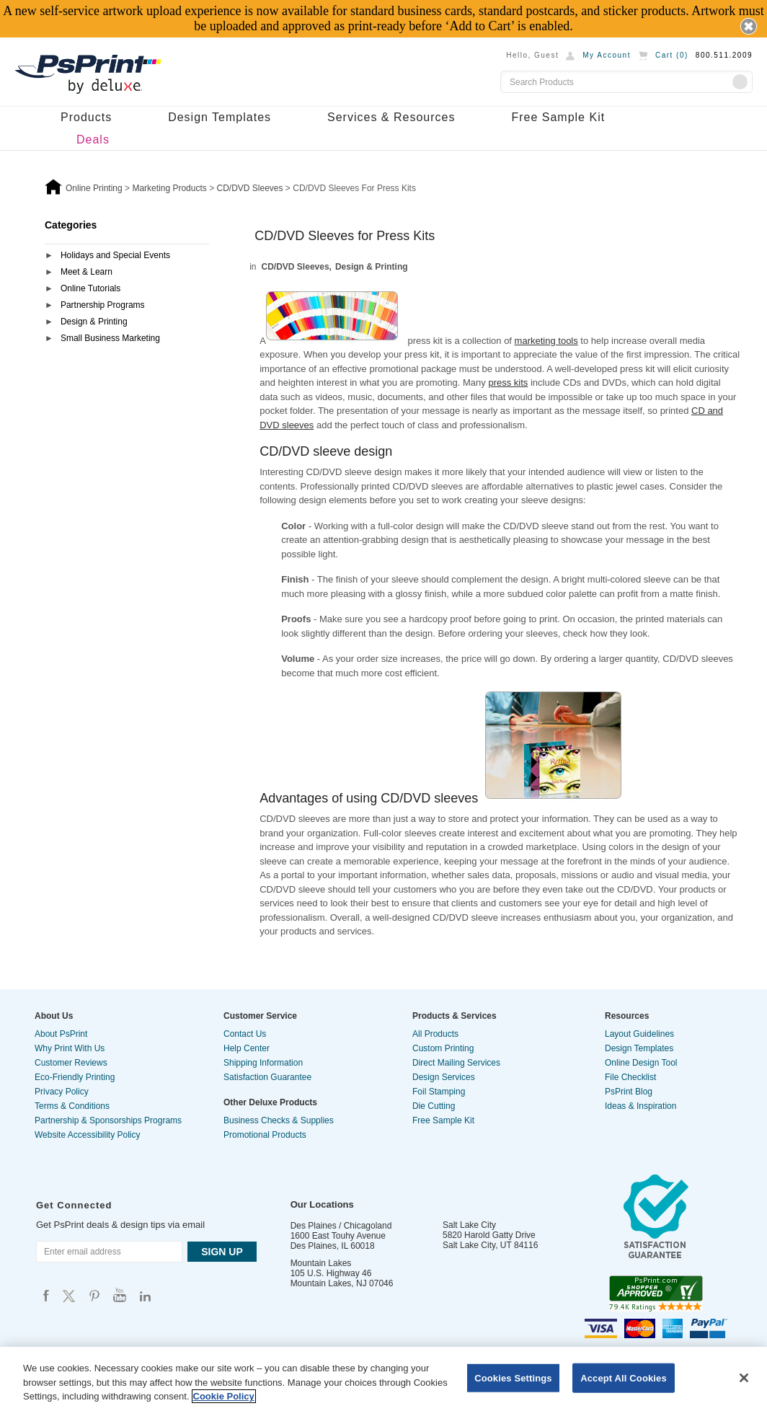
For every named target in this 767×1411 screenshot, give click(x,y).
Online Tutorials (90, 288)
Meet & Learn (86, 272)
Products (86, 117)
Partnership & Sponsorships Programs (108, 1120)
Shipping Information (263, 1063)
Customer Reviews (71, 1063)
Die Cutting (433, 1106)
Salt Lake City (469, 1225)
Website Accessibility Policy (88, 1135)
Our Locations (322, 1204)
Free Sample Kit (558, 117)
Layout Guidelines (639, 1034)
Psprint (46, 1295)
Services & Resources (391, 117)
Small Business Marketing (110, 338)
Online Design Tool (641, 1063)
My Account (606, 55)
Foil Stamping (438, 1092)
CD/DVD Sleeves (295, 267)
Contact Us (244, 1034)
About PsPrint (61, 1034)
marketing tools (546, 340)
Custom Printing (443, 1048)
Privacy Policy (62, 1092)
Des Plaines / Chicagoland (341, 1226)
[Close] (744, 1378)
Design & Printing (94, 322)
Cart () (671, 55)
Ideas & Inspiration (640, 1106)
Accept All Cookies (623, 1377)
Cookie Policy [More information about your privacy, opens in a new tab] (223, 1396)
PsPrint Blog (628, 1092)
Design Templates (219, 117)
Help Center (246, 1048)
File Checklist (630, 1077)
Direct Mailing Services (456, 1063)
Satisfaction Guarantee (267, 1077)
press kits (508, 382)
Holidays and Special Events (115, 255)
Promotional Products (264, 1135)
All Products (435, 1034)
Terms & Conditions (72, 1106)
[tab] (127, 256)
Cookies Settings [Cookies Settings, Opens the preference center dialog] (513, 1377)
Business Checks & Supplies (278, 1120)
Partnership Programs (103, 305)
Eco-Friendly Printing (75, 1077)
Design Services (443, 1077)
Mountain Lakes (321, 1263)
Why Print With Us (70, 1048)
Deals (93, 139)
